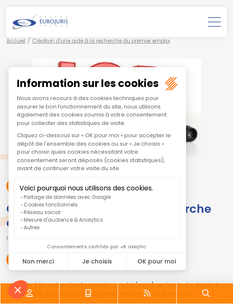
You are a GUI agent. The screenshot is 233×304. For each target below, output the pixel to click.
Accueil (15, 40)
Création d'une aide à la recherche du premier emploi (101, 40)
